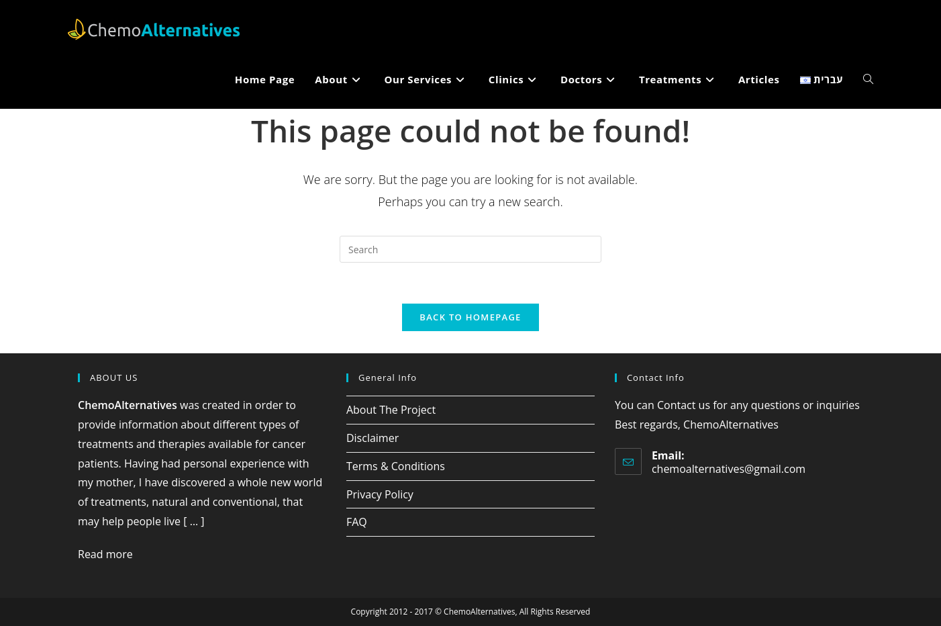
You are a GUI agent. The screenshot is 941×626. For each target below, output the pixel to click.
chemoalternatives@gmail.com (728, 468)
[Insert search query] (470, 249)
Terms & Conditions (395, 466)
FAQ (356, 522)
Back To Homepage (470, 317)
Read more (105, 554)
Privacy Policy (379, 494)
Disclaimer (372, 438)
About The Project (391, 409)
